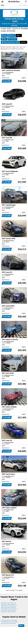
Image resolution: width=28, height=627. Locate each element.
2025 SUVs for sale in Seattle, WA (8, 602)
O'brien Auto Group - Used (10, 42)
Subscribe (25, 5)
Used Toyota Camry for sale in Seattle (9, 621)
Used (4, 35)
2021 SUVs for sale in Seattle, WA (8, 611)
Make (19, 35)
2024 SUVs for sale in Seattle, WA (8, 604)
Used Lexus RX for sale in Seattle (8, 623)
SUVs (11, 35)
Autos (2, 5)
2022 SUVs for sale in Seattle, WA (8, 610)
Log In (20, 5)
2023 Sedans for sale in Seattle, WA (9, 608)
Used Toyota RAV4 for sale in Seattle (9, 620)
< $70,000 (12, 39)
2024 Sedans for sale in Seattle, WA (9, 605)
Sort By (23, 42)
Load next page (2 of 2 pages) (14, 590)
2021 (4, 39)
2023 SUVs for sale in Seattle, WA (8, 607)
